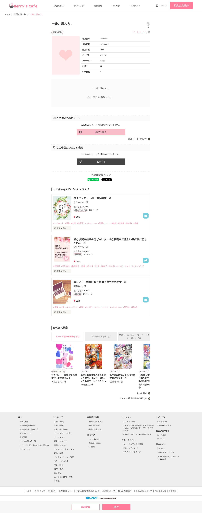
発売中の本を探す (96, 421)
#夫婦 (73, 223)
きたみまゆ (79, 202)
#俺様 (135, 223)
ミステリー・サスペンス (64, 449)
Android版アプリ (164, 425)
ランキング (79, 5)
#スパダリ (89, 307)
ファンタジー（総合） (63, 433)
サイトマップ (39, 491)
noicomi (92, 447)
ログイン (163, 5)
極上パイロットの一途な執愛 (90, 198)
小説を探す (59, 5)
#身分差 (90, 266)
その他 (56, 481)
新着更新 (23, 437)
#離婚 (114, 223)
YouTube (161, 439)
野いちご (161, 448)
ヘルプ (28, 491)
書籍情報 (98, 5)
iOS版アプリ (162, 421)
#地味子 (104, 266)
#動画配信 (75, 266)
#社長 (97, 266)
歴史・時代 (58, 465)
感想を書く (101, 132)
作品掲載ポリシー (65, 491)
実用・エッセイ (60, 445)
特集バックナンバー (131, 448)
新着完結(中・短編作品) (29, 429)
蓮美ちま (78, 286)
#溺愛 (67, 223)
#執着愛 (121, 223)
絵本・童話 (58, 469)
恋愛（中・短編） (61, 429)
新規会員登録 (181, 5)
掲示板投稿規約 (124, 491)
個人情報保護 (160, 491)
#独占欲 (129, 223)
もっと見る (142, 393)
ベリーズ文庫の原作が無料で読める (34, 445)
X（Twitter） (162, 435)
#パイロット (58, 223)
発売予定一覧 (94, 425)
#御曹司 (80, 223)
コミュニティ (25, 449)
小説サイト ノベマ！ (165, 452)
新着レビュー (25, 433)
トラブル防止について (143, 491)
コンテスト (135, 5)
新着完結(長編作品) (27, 425)
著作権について (108, 491)
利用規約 (51, 491)
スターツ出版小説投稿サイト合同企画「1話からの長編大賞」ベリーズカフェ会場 (138, 428)
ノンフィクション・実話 (64, 457)
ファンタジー (59, 437)
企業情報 (172, 491)
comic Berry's (94, 439)
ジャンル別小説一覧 (28, 441)
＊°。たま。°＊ (139, 32)
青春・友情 (58, 453)
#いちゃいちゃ (91, 223)
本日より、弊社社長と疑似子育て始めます (98, 282)
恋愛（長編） (59, 425)
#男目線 (126, 307)
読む (116, 507)
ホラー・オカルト (61, 461)
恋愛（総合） (59, 421)
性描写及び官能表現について (88, 491)
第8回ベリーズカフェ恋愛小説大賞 (137, 434)
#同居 (81, 307)
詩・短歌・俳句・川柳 (63, 477)
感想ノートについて (137, 139)
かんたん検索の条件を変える (133, 398)
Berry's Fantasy (95, 443)
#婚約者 (134, 307)
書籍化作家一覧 (95, 429)
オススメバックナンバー (133, 452)
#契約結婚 (65, 266)
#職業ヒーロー (104, 223)
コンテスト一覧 (129, 421)
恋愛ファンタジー (61, 441)
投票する (101, 161)
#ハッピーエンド (123, 266)
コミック (116, 5)
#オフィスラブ (138, 266)
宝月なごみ (79, 247)
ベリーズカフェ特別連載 (133, 444)
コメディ (57, 473)
